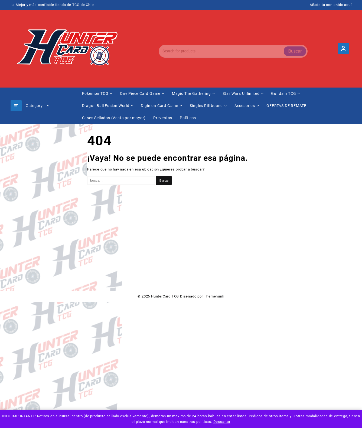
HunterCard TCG (165, 296)
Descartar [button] (221, 422)
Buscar (295, 48)
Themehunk (214, 296)
